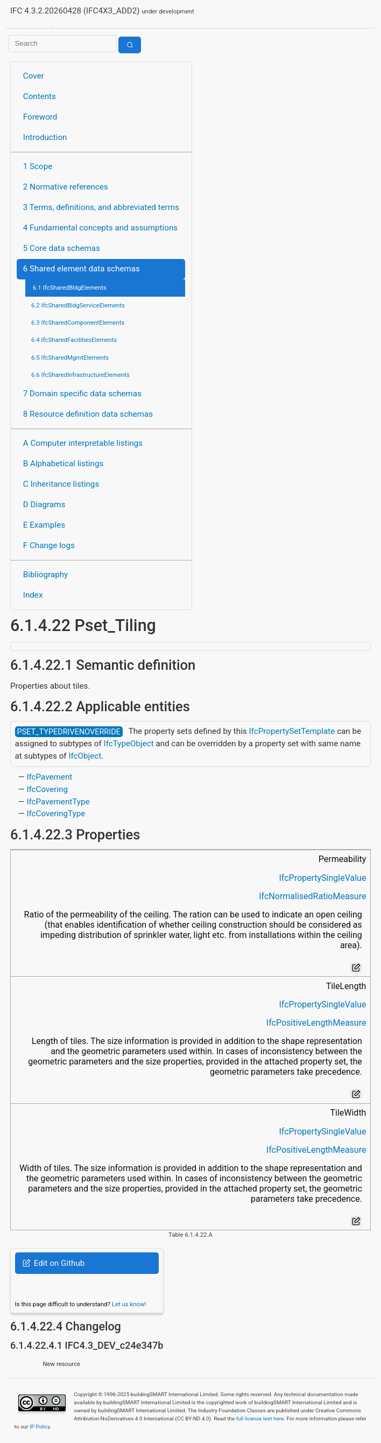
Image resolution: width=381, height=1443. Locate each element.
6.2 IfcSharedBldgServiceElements (78, 305)
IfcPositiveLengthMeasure (316, 1023)
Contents (39, 96)
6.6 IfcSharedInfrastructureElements (80, 375)
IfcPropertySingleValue (322, 878)
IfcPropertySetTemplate (292, 731)
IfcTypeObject (129, 743)
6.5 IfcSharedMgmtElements (70, 357)
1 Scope (38, 166)
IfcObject (84, 756)
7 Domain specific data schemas (82, 393)
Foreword (40, 117)
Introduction (45, 137)
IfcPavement (49, 777)
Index (33, 595)
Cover (33, 76)
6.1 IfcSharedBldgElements (70, 287)
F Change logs (49, 545)
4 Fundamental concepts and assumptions (100, 228)
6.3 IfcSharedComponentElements (77, 322)
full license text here (260, 1418)
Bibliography (45, 574)
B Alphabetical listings (63, 463)
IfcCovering (47, 789)
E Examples (44, 525)
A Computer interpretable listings (83, 443)
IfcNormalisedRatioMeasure (312, 896)
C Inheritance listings (61, 484)
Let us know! (129, 1304)
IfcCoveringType (55, 813)
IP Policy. (40, 1427)
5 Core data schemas (61, 248)
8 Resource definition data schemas (88, 414)
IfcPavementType (57, 802)
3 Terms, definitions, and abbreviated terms (101, 207)
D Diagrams (44, 504)
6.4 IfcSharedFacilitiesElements (74, 340)
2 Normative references (65, 187)
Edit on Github (53, 1263)
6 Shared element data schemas (81, 269)
